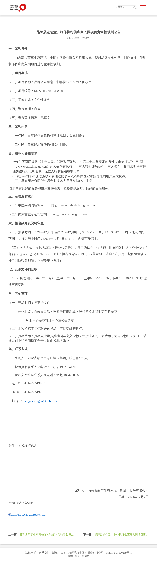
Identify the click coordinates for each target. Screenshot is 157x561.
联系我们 (44, 552)
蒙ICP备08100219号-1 (119, 552)
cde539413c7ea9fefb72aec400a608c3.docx (28, 515)
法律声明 (30, 552)
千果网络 (84, 556)
